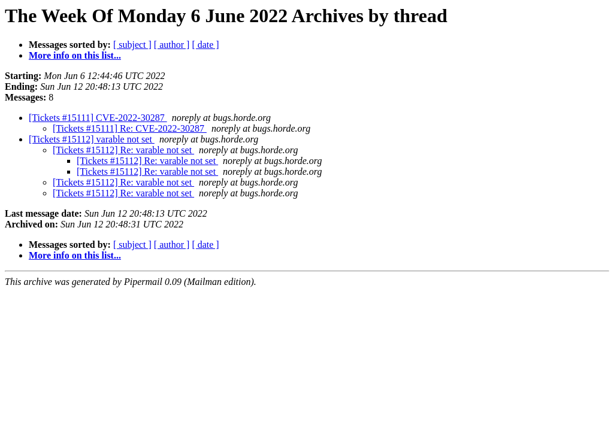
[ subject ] (132, 45)
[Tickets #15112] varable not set (92, 139)
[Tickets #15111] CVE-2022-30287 (98, 118)
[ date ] (205, 45)
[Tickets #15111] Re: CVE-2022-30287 (130, 128)
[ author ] (172, 45)
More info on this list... (75, 55)
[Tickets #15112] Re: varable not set (123, 150)
